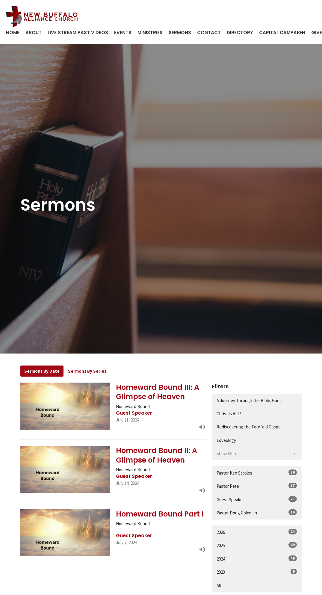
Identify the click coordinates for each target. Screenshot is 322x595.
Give (316, 32)
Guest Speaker (257, 499)
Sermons (180, 32)
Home (12, 32)
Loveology (226, 440)
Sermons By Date (42, 371)
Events (122, 32)
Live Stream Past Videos (78, 32)
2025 (257, 545)
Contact (209, 32)
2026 (257, 532)
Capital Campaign (282, 32)
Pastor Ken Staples (257, 472)
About (33, 32)
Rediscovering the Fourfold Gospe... (250, 427)
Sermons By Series (87, 371)
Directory (240, 32)
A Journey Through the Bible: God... (249, 400)
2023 (257, 572)
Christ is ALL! (229, 413)
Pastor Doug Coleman (257, 512)
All (219, 585)
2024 (257, 558)
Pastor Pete (257, 486)
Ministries (150, 32)
